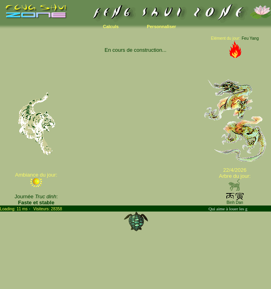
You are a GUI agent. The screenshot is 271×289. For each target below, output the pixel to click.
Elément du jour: (225, 38)
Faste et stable (36, 202)
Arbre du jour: (235, 176)
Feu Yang (250, 38)
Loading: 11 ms (13, 209)
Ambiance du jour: (36, 175)
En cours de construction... (135, 50)
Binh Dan (234, 202)
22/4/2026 (234, 170)
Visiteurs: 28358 (47, 209)
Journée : (35, 196)
